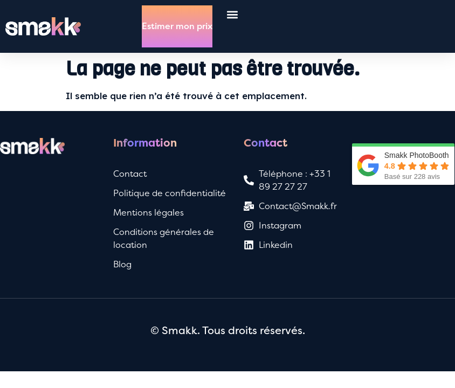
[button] (232, 14)
